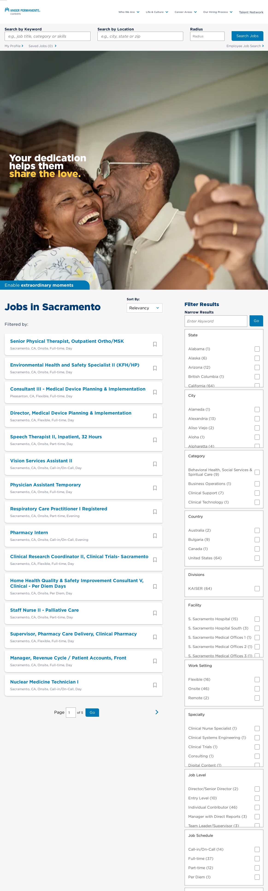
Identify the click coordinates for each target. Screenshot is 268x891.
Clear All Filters (224, 778)
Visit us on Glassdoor (93, 842)
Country (195, 277)
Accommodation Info (74, 870)
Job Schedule (200, 596)
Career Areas (183, 12)
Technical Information (210, 870)
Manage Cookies (129, 879)
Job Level (197, 536)
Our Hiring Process (215, 12)
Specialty (196, 475)
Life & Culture (155, 12)
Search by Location (115, 29)
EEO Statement (175, 870)
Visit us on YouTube (148, 842)
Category (196, 217)
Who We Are (126, 12)
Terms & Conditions (111, 870)
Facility (194, 366)
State (192, 96)
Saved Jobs (41, 46)
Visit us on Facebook (175, 842)
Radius (196, 29)
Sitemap (64, 879)
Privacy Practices (145, 870)
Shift (192, 655)
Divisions (196, 336)
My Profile (13, 46)
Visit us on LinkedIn (120, 842)
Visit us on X (65, 842)
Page (59, 473)
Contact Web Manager (93, 879)
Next (155, 474)
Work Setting (200, 426)
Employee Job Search (244, 46)
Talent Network (251, 12)
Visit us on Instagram (203, 842)
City (191, 156)
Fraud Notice (242, 870)
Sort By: (133, 60)
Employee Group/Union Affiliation (219, 713)
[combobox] (140, 36)
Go (92, 474)
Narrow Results (199, 73)
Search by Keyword (23, 29)
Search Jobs (247, 36)
